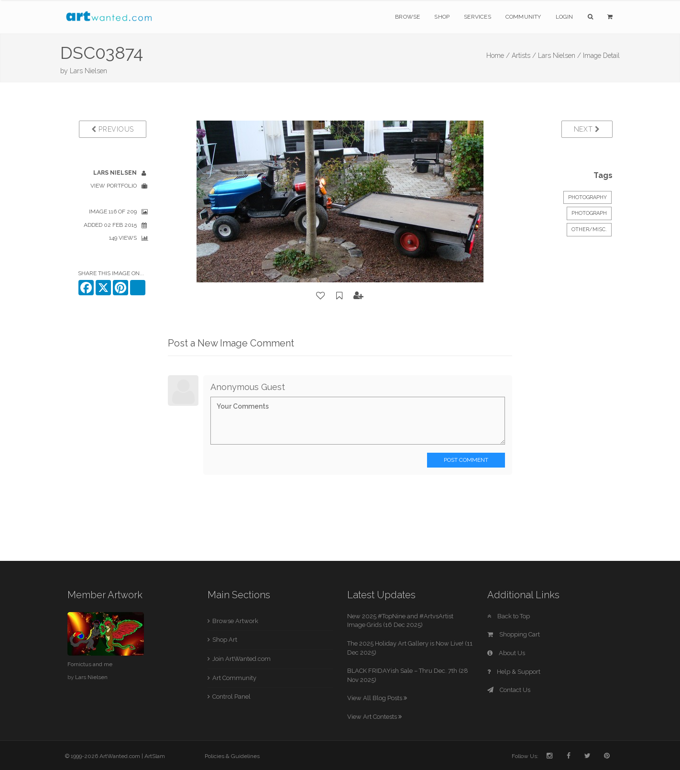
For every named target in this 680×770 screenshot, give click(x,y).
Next (587, 129)
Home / (498, 55)
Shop (442, 16)
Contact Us (508, 689)
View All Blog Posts (377, 698)
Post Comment (466, 460)
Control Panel (231, 696)
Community (523, 16)
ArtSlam (154, 756)
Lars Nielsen (88, 71)
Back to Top (508, 616)
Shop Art (224, 639)
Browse (407, 16)
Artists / (524, 55)
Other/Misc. (589, 229)
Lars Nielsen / (559, 55)
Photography (587, 197)
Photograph (589, 213)
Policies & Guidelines (232, 756)
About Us (506, 653)
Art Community (234, 677)
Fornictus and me (89, 664)
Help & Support (513, 671)
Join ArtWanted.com (241, 658)
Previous (112, 129)
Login (564, 16)
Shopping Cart (513, 634)
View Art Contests (374, 716)
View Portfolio (113, 185)
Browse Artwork (235, 621)
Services (477, 16)
